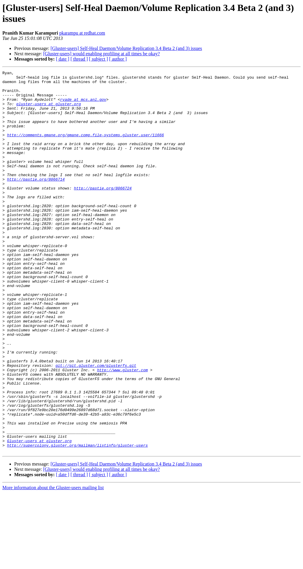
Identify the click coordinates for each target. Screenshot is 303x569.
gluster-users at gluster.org (48, 111)
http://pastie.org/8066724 (103, 212)
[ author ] (118, 58)
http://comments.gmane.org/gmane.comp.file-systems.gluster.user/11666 (85, 148)
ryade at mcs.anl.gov (83, 105)
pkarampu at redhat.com (82, 32)
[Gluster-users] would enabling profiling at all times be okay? (101, 53)
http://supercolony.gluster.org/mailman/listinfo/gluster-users (77, 520)
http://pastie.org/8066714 (36, 201)
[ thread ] (79, 58)
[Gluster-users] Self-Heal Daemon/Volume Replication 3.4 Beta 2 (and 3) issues (126, 48)
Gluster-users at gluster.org (39, 515)
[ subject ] (98, 58)
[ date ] (62, 58)
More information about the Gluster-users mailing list (53, 563)
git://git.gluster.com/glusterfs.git (95, 424)
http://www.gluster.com (122, 430)
